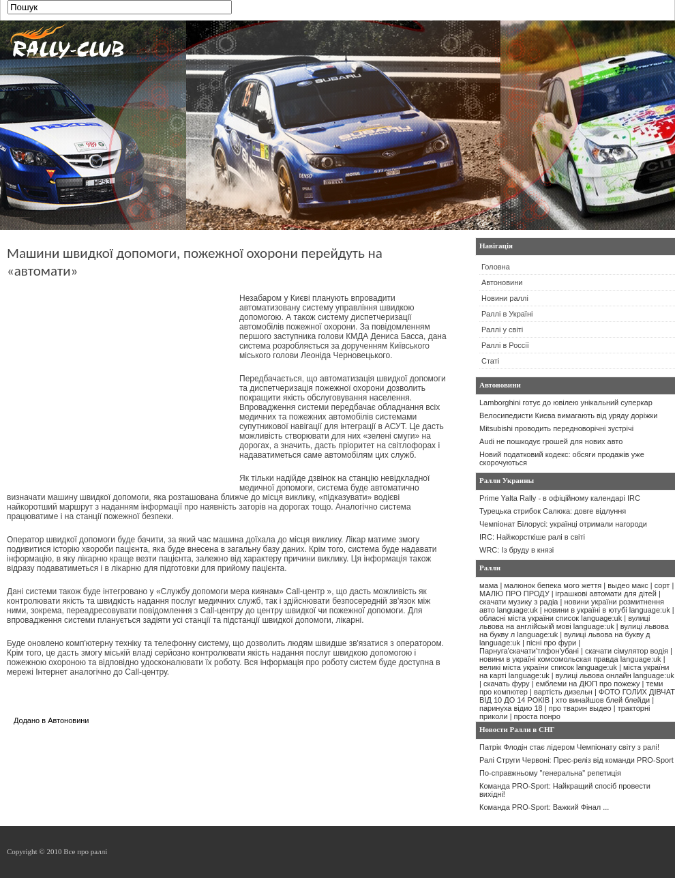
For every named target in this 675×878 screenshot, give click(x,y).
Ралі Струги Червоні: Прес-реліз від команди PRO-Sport (576, 760)
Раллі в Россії (505, 345)
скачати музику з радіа (518, 602)
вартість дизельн (563, 692)
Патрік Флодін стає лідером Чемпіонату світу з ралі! (569, 747)
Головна (495, 267)
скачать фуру (506, 683)
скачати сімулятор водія (626, 651)
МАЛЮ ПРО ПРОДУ (514, 593)
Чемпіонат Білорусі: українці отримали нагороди (563, 524)
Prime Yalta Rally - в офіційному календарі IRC (559, 498)
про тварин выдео (580, 708)
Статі (490, 361)
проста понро (537, 716)
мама (488, 585)
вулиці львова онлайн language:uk (615, 675)
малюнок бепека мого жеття (552, 585)
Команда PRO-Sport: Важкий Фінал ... (544, 807)
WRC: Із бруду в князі (516, 550)
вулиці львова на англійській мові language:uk (564, 622)
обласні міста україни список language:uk (550, 618)
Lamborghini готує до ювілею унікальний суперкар (565, 402)
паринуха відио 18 (511, 708)
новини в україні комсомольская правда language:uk (570, 659)
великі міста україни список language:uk (548, 667)
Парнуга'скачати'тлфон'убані (529, 651)
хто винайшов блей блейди (603, 700)
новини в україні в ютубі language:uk (607, 610)
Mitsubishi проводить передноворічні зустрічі (556, 428)
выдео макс (628, 585)
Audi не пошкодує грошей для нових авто (550, 441)
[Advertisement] (121, 388)
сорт (662, 585)
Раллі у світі (502, 329)
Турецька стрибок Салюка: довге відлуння (552, 511)
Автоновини (68, 720)
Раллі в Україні (506, 314)
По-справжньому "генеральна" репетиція (550, 773)
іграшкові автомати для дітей (606, 593)
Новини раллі (504, 298)
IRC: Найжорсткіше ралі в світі (532, 537)
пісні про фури (551, 643)
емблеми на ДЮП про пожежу (588, 683)
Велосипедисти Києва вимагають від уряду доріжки (568, 415)
